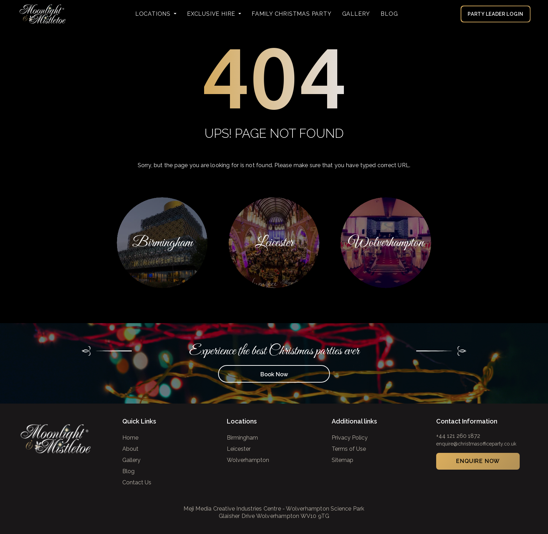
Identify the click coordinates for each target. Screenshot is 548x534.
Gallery (356, 13)
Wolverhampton (248, 460)
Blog (389, 13)
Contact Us (136, 482)
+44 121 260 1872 (458, 436)
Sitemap (342, 460)
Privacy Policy (350, 437)
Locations (153, 13)
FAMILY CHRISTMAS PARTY (292, 13)
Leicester (239, 449)
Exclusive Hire (212, 13)
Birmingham (242, 437)
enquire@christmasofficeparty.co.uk (476, 444)
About (130, 449)
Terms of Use (349, 449)
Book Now (274, 374)
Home (130, 437)
